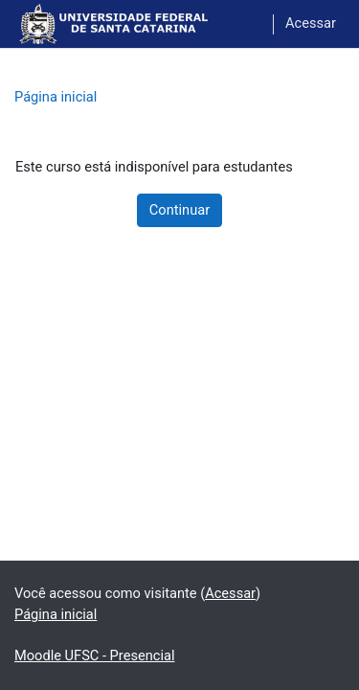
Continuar (179, 209)
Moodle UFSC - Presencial (94, 655)
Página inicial (55, 96)
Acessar (310, 23)
